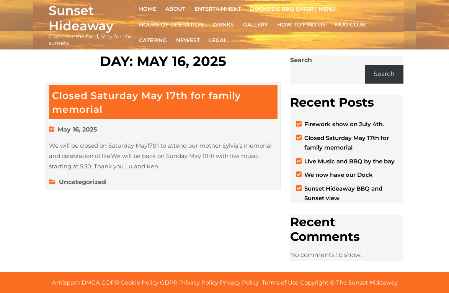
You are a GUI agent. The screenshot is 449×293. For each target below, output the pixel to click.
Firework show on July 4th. (344, 124)
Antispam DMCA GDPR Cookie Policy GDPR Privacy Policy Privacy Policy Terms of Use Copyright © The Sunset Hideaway (225, 282)
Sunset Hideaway (81, 18)
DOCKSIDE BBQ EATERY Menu (292, 8)
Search (301, 60)
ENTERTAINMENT (217, 8)
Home (147, 8)
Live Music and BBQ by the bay (349, 161)
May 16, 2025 (77, 129)
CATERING (153, 40)
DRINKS (223, 24)
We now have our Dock (338, 174)
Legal (218, 40)
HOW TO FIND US (301, 24)
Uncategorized (82, 182)
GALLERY (255, 24)
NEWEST (188, 40)
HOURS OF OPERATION (171, 24)
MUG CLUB (350, 24)
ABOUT (175, 8)
